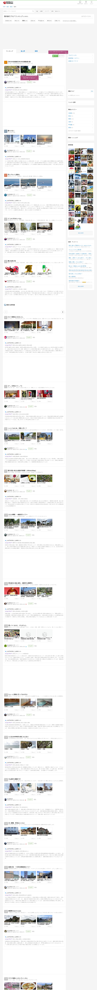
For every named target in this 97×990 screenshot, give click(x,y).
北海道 (8, 20)
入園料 (41, 11)
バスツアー (47, 11)
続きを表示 (81, 233)
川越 (37, 11)
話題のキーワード (73, 61)
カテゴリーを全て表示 (74, 130)
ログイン (86, 3)
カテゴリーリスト (86, 16)
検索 (34, 11)
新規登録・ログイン (73, 58)
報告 (34, 82)
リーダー (80, 3)
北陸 (33, 20)
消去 (92, 91)
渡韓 (52, 11)
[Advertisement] (48, 36)
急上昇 (23, 51)
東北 (17, 20)
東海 (49, 20)
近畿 (57, 20)
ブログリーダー (72, 55)
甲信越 (41, 20)
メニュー (91, 3)
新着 (36, 51)
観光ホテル (57, 11)
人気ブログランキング (8, 2)
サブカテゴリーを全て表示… (70, 20)
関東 (24, 20)
